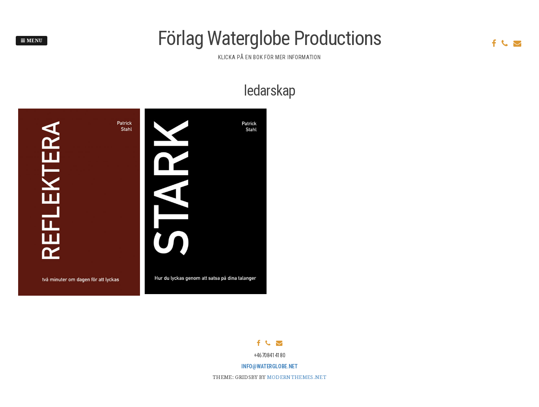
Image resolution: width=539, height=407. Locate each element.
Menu (31, 40)
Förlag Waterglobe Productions (269, 38)
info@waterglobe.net (269, 366)
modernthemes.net (296, 377)
